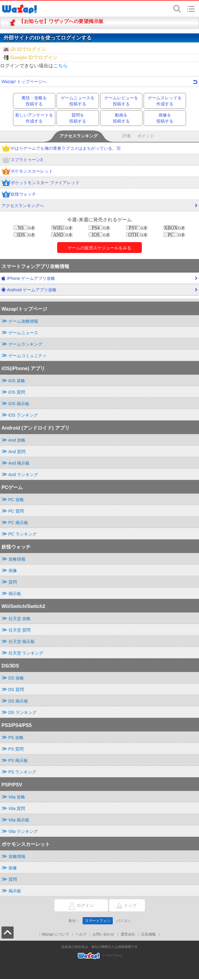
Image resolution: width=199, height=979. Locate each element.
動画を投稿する (121, 118)
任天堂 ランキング (26, 653)
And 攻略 (17, 440)
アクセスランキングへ (99, 207)
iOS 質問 (16, 392)
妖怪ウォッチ (19, 194)
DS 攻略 (16, 678)
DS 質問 (16, 689)
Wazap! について (56, 934)
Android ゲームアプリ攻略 (99, 291)
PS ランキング (22, 771)
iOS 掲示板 (18, 403)
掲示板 (14, 593)
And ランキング (23, 474)
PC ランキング (22, 534)
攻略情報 (16, 559)
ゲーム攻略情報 (23, 321)
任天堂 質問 (19, 630)
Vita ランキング (23, 831)
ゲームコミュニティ (27, 355)
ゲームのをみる (99, 247)
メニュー (191, 9)
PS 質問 (16, 749)
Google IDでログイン (33, 57)
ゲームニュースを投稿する (78, 100)
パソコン (123, 921)
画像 (12, 570)
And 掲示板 (19, 463)
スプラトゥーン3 (22, 160)
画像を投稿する (164, 118)
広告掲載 (148, 934)
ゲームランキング (25, 344)
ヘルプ (81, 934)
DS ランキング (22, 712)
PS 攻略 (16, 737)
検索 (177, 9)
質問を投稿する (77, 118)
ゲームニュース (23, 332)
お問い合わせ (103, 934)
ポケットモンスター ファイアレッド (41, 183)
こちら (60, 65)
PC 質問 (16, 511)
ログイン (74, 906)
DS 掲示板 (18, 701)
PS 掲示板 (18, 760)
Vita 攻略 (16, 797)
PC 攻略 (16, 499)
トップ (123, 905)
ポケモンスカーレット (27, 172)
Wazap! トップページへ (99, 81)
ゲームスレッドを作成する (165, 100)
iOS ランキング (23, 415)
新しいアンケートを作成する (34, 118)
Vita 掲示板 (19, 819)
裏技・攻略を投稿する (34, 100)
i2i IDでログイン (28, 49)
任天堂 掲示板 (21, 641)
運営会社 (128, 934)
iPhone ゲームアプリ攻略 (99, 280)
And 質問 (17, 451)
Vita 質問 (16, 808)
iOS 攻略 (16, 380)
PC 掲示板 (18, 522)
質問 (12, 582)
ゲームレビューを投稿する (121, 100)
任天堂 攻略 (19, 618)
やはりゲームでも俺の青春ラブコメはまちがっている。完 (61, 149)
